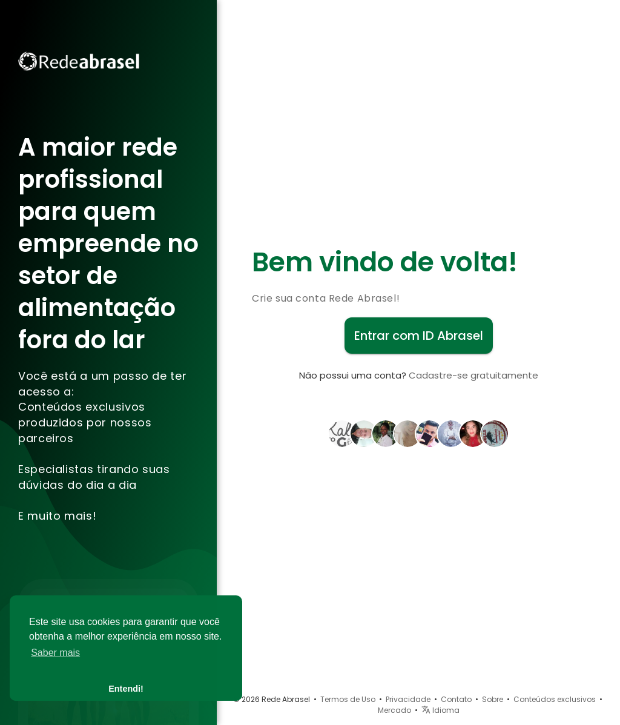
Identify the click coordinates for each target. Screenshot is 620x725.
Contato (456, 699)
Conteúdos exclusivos (554, 699)
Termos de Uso (347, 699)
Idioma (440, 710)
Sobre (492, 699)
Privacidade (408, 699)
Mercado (394, 710)
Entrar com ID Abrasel (418, 335)
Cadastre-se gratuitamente (473, 375)
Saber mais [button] (55, 652)
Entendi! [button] (125, 689)
